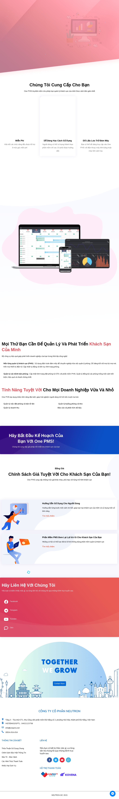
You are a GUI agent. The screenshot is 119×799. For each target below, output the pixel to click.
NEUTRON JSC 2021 (59, 795)
